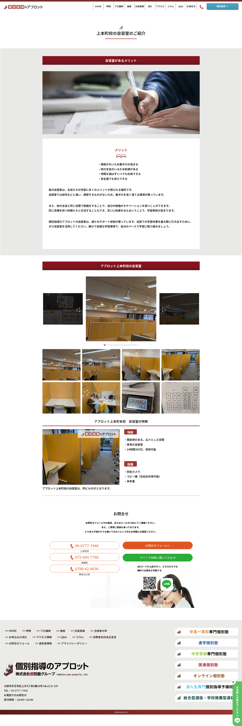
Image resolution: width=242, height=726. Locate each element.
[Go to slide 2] (106, 345)
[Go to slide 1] (104, 345)
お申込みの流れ (19, 641)
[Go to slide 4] (111, 345)
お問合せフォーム (56, 648)
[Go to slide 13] (131, 345)
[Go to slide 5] (113, 345)
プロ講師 (50, 635)
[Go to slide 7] (117, 345)
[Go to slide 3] (109, 345)
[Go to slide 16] (137, 345)
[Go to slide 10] (124, 345)
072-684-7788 (86, 560)
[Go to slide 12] (128, 345)
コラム (87, 641)
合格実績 (87, 635)
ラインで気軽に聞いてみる (157, 560)
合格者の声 (110, 635)
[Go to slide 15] (135, 345)
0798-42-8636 (86, 573)
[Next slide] (164, 310)
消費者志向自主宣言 (22, 648)
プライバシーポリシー (23, 655)
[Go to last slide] (78, 310)
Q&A (70, 641)
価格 (68, 635)
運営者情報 (85, 648)
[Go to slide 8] (120, 345)
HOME (13, 635)
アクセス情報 (48, 641)
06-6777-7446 (86, 546)
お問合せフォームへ (157, 546)
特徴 (31, 635)
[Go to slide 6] (115, 345)
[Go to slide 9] (122, 345)
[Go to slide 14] (133, 345)
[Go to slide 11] (126, 345)
